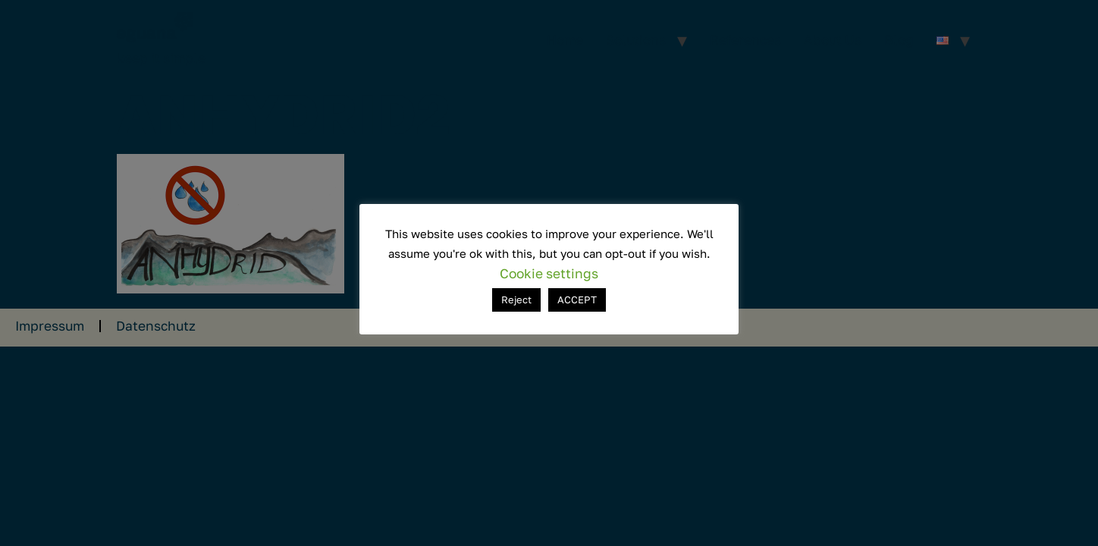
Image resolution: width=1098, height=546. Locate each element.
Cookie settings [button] (549, 273)
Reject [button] (516, 299)
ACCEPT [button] (577, 299)
